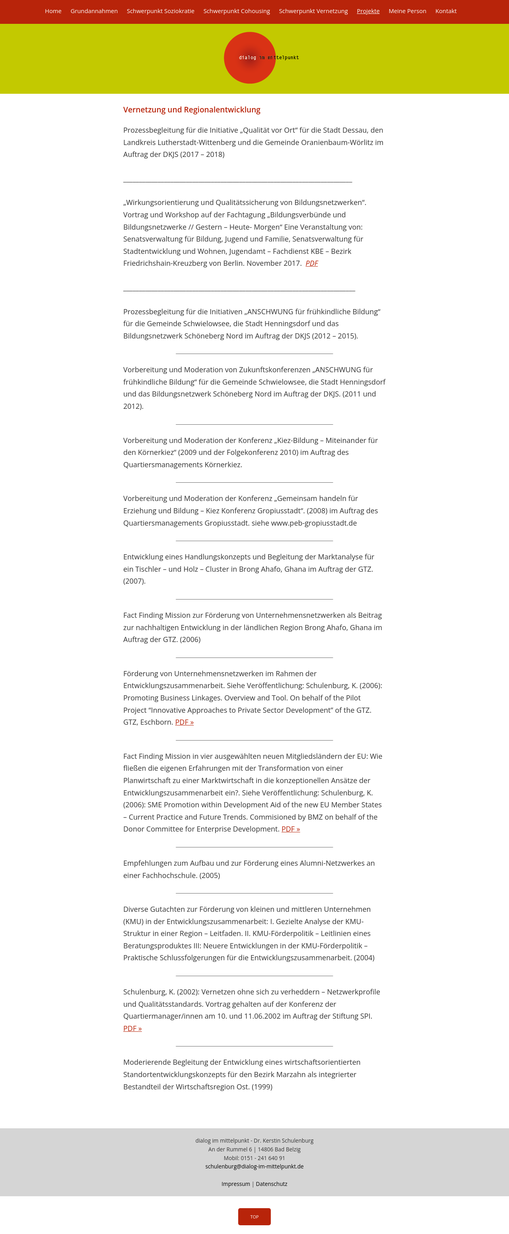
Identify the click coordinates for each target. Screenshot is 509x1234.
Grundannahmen (94, 11)
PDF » (184, 722)
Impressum (235, 1184)
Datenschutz (272, 1184)
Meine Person (407, 11)
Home (53, 11)
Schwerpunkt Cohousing (237, 11)
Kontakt (446, 11)
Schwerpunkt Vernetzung (313, 11)
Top (254, 1217)
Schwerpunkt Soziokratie (160, 11)
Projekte (368, 11)
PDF (311, 263)
